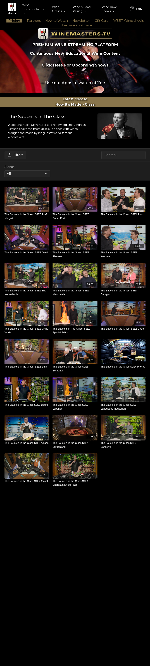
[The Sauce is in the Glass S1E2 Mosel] (26, 481)
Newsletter (81, 20)
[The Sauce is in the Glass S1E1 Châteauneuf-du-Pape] (75, 483)
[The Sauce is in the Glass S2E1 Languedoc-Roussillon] (123, 407)
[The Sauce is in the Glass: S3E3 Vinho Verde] (26, 330)
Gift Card (102, 20)
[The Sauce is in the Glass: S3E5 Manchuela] (75, 292)
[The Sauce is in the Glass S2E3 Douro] (26, 405)
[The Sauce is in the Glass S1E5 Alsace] (26, 443)
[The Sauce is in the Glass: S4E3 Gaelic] (26, 252)
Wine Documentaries (33, 8)
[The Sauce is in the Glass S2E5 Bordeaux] (75, 368)
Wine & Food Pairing (82, 9)
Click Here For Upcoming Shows (75, 65)
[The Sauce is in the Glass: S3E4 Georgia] (123, 292)
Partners (34, 20)
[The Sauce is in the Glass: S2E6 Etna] (26, 367)
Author (9, 167)
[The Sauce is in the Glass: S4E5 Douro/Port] (75, 216)
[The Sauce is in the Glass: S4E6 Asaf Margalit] (26, 216)
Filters (15, 155)
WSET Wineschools (128, 20)
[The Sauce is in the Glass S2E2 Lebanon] (75, 407)
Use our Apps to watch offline (75, 82)
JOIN (138, 9)
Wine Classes (59, 9)
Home (12, 9)
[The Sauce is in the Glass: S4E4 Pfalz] (123, 214)
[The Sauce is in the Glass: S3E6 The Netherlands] (26, 292)
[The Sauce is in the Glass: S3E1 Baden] (123, 329)
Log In (131, 9)
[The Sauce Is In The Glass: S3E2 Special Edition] (75, 330)
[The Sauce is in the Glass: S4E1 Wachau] (123, 254)
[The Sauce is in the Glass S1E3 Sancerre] (123, 445)
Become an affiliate (77, 25)
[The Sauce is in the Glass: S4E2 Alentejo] (75, 254)
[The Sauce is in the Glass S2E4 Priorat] (123, 367)
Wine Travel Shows (110, 9)
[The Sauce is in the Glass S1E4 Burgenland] (75, 445)
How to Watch (56, 20)
